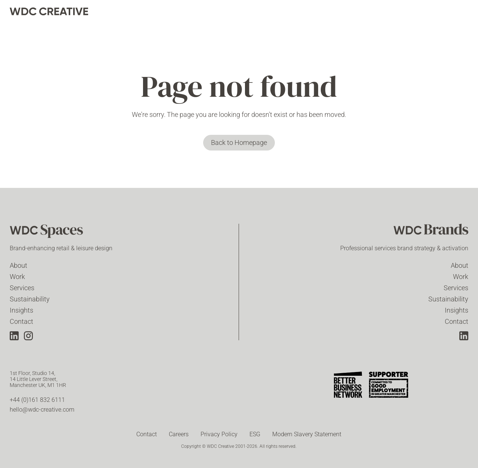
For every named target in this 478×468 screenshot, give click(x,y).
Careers (179, 434)
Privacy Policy (219, 434)
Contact (21, 321)
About (18, 265)
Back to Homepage (239, 142)
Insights (21, 310)
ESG (254, 434)
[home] (49, 11)
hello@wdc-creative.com (42, 409)
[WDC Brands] (431, 232)
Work (17, 277)
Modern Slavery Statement (306, 434)
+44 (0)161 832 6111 (37, 399)
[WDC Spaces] (47, 232)
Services (22, 288)
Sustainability (30, 299)
